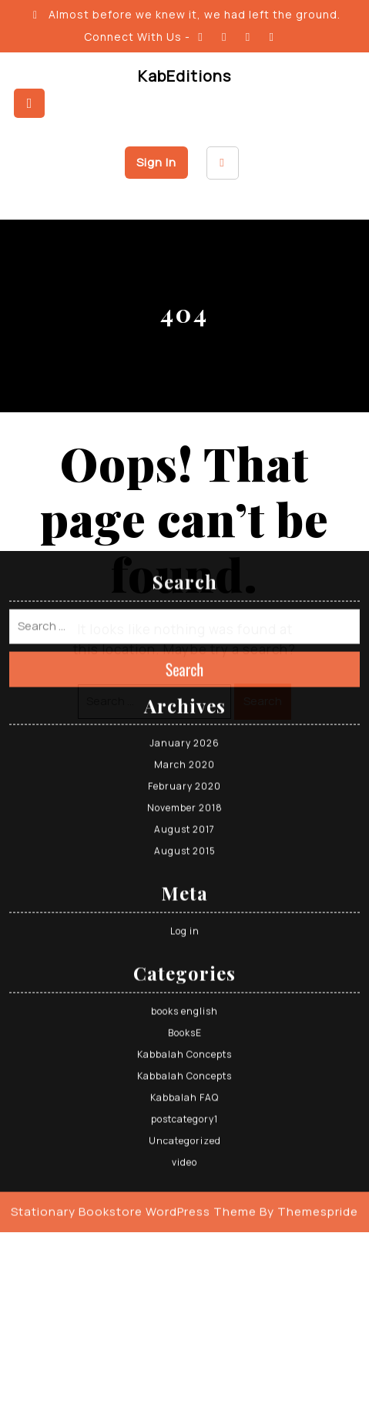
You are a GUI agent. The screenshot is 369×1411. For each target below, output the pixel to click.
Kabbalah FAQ (184, 985)
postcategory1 (184, 1006)
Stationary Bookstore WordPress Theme (134, 1099)
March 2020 (184, 652)
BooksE (185, 920)
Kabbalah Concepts (184, 942)
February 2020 (184, 673)
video (184, 1050)
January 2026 (184, 630)
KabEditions (184, 76)
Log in (185, 818)
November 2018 (185, 695)
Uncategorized (185, 1028)
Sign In (156, 162)
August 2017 (184, 717)
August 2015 (185, 738)
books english (184, 898)
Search (185, 556)
